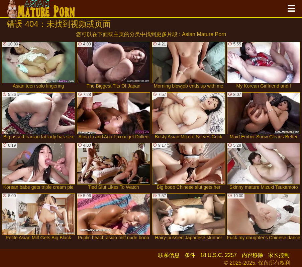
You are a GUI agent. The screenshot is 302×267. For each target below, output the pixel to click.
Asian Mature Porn (204, 34)
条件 (190, 255)
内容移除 (252, 255)
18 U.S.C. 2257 (218, 255)
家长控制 (279, 255)
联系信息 (169, 255)
